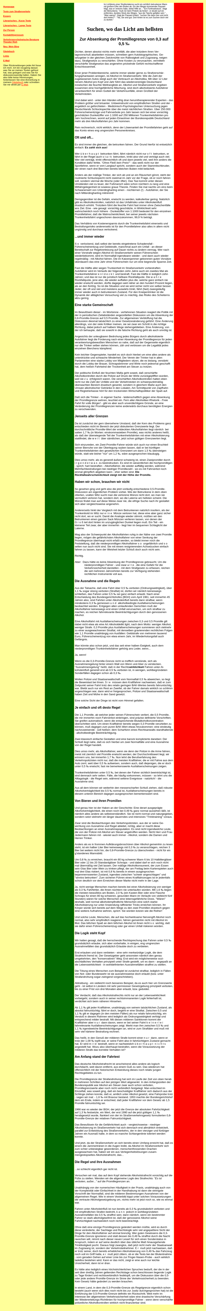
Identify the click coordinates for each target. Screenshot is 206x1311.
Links (6, 56)
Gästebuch (17, 82)
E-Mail (25, 84)
